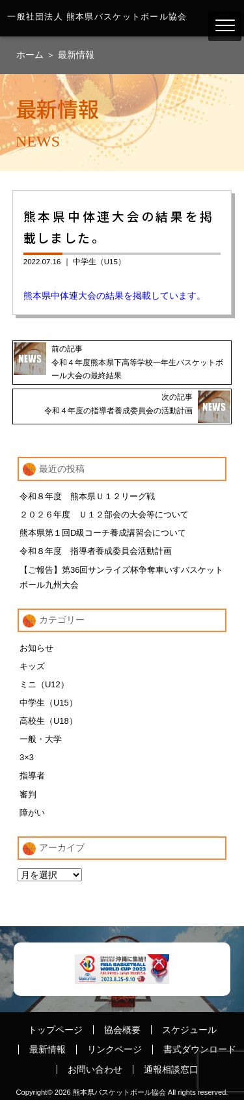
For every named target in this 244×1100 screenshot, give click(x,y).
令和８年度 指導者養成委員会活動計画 (96, 551)
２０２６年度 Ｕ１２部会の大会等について (104, 514)
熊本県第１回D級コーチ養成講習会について (103, 533)
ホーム (31, 54)
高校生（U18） (48, 721)
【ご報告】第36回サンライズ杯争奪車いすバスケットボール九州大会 (121, 577)
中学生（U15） (99, 262)
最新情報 (76, 54)
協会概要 (122, 1029)
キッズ (32, 666)
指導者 (32, 775)
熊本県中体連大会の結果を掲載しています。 (114, 295)
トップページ (55, 1029)
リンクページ (114, 1049)
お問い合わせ (95, 1069)
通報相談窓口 (171, 1069)
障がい (32, 813)
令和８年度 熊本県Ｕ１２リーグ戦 (87, 496)
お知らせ (36, 648)
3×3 (27, 757)
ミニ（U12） (44, 684)
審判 (28, 794)
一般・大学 (41, 739)
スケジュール (189, 1029)
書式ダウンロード (199, 1049)
